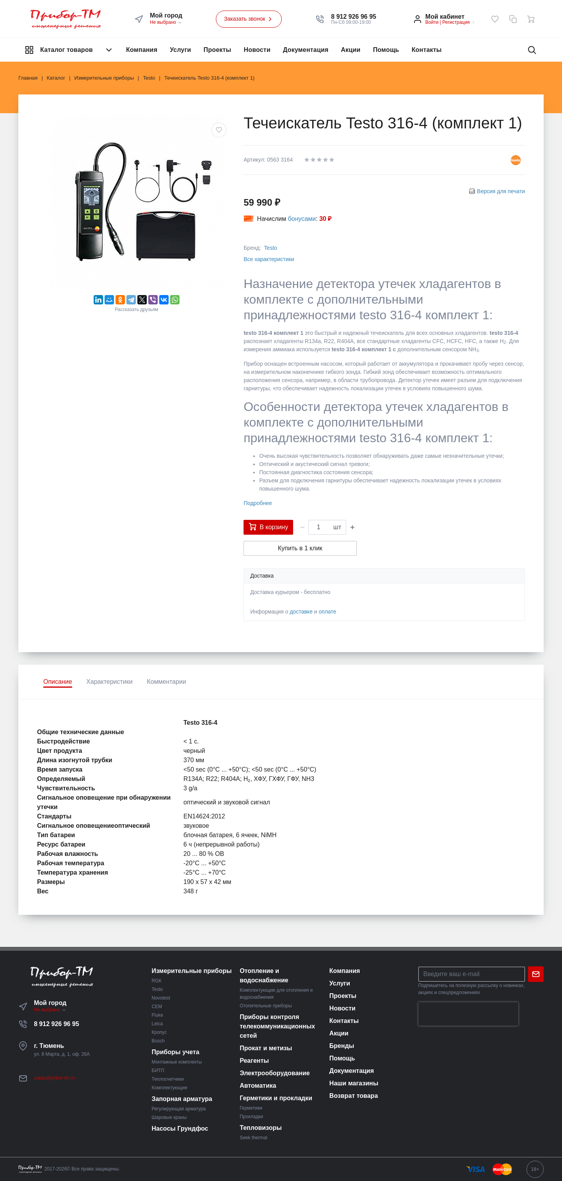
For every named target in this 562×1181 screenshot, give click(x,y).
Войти (432, 22)
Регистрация (456, 22)
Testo (270, 248)
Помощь (386, 49)
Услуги (180, 49)
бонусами (302, 218)
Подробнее (258, 503)
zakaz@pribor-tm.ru (54, 1078)
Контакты (427, 49)
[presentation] (468, 1014)
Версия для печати (501, 191)
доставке (301, 611)
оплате (327, 611)
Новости (257, 49)
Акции (351, 49)
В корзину (268, 526)
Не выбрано (166, 22)
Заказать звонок (249, 19)
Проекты (217, 49)
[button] (353, 17)
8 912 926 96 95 (56, 1024)
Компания (141, 49)
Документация (306, 49)
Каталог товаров (69, 50)
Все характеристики (269, 259)
